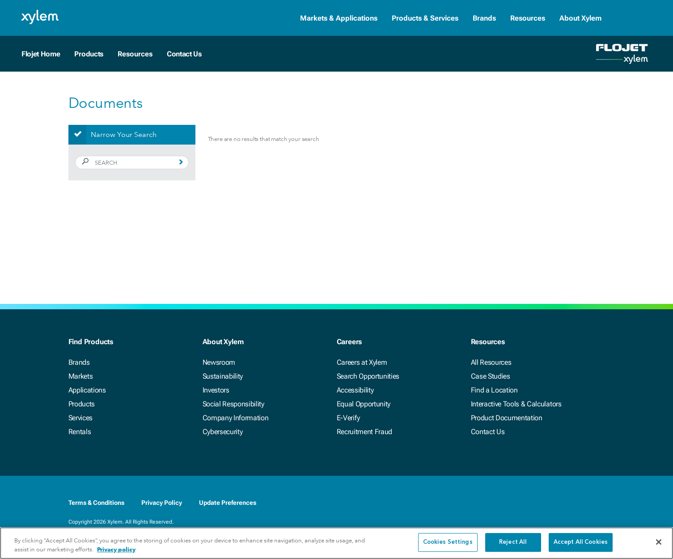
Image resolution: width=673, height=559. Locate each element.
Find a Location (494, 390)
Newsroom (219, 362)
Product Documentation (506, 418)
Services (80, 418)
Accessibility (355, 390)
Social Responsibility (233, 404)
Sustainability (223, 376)
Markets (80, 376)
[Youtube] (581, 502)
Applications (87, 390)
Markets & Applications (338, 18)
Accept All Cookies (581, 545)
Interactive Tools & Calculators (516, 404)
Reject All (513, 545)
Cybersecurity (223, 431)
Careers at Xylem (362, 362)
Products (88, 54)
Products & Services (425, 18)
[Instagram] (599, 502)
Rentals (79, 431)
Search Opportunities (368, 376)
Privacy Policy (161, 502)
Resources (527, 18)
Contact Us (184, 54)
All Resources (491, 362)
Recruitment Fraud (365, 431)
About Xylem (580, 18)
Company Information (236, 418)
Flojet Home (40, 54)
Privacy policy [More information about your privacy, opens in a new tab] (116, 552)
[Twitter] (564, 502)
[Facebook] (528, 502)
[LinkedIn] (546, 502)
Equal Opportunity (364, 404)
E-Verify (348, 418)
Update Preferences (227, 502)
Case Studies (490, 376)
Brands (484, 18)
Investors (216, 390)
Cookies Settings (448, 545)
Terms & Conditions (96, 502)
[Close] (659, 545)
